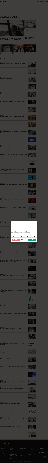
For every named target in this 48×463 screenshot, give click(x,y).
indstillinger (33, 230)
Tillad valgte (24, 239)
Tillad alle (32, 239)
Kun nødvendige (16, 239)
